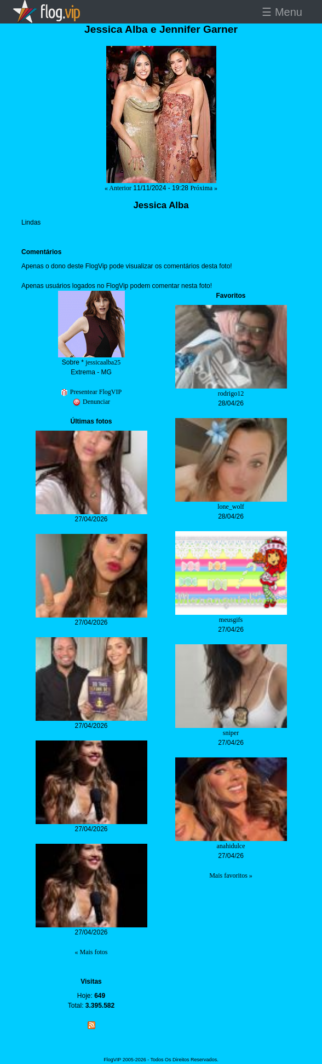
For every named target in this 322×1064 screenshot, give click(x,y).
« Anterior (118, 188)
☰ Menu (282, 12)
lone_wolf (230, 506)
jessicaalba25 (102, 362)
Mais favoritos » (230, 875)
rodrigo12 (231, 393)
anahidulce (231, 846)
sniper (231, 733)
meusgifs (231, 620)
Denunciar (91, 401)
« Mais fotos (91, 952)
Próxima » (203, 188)
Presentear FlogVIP (91, 392)
